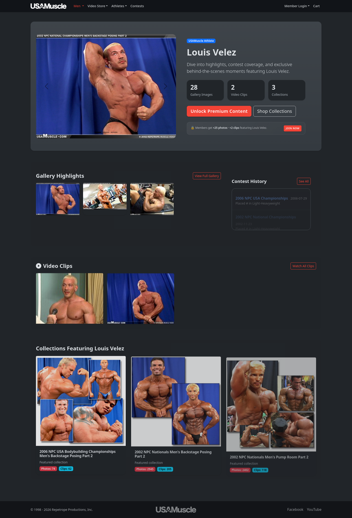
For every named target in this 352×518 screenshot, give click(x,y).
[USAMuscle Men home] (48, 6)
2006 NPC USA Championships (261, 194)
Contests (137, 6)
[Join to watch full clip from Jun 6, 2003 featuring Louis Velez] (140, 300)
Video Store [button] (96, 6)
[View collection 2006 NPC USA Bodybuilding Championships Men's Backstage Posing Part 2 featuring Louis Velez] (81, 417)
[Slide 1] (98, 132)
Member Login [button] (295, 6)
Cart (316, 6)
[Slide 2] (106, 132)
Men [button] (77, 6)
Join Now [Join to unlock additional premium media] (292, 128)
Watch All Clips (303, 266)
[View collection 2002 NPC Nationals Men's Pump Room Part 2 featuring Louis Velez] (271, 419)
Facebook (295, 509)
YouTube (314, 509)
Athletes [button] (117, 6)
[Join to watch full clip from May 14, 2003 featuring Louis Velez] (69, 299)
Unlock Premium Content (219, 111)
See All (304, 181)
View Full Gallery (207, 176)
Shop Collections (274, 111)
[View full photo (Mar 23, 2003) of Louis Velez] (57, 199)
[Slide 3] (114, 132)
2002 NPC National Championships (265, 212)
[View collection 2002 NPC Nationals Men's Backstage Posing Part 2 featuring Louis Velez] (176, 418)
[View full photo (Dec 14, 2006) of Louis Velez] (105, 199)
